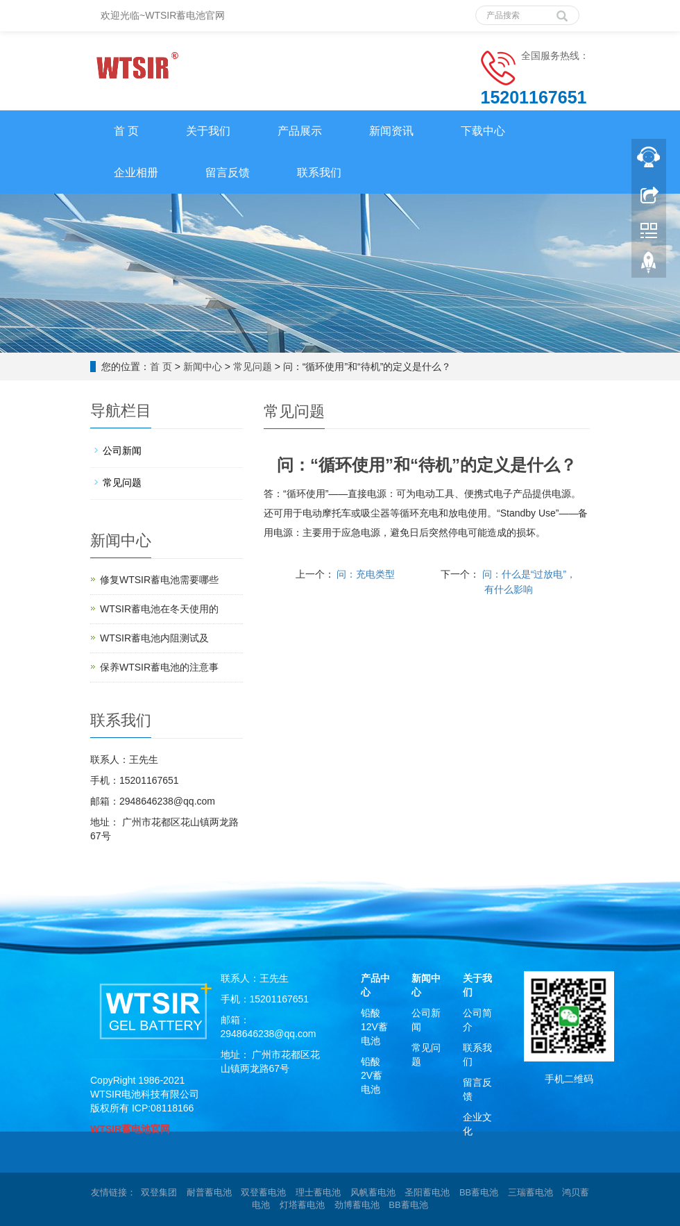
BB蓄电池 (478, 1192)
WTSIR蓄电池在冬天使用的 (159, 608)
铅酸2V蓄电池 (371, 1075)
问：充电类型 (365, 574)
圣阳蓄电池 (427, 1192)
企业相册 (136, 172)
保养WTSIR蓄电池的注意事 (159, 667)
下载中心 (483, 131)
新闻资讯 (391, 131)
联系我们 (319, 172)
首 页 (126, 131)
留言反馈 (227, 172)
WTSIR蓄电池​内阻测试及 (154, 638)
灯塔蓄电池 (302, 1205)
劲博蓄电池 (357, 1205)
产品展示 (300, 131)
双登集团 (159, 1192)
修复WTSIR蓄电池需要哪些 (159, 579)
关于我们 (208, 131)
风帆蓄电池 (373, 1192)
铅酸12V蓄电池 (374, 1026)
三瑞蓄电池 (530, 1192)
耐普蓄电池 (209, 1192)
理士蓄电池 (318, 1192)
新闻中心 (202, 366)
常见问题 (252, 366)
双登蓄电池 (263, 1192)
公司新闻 (122, 450)
